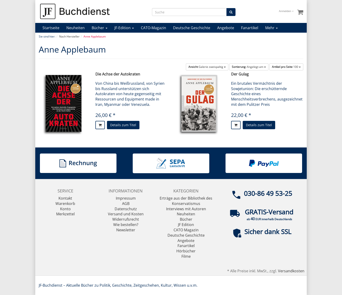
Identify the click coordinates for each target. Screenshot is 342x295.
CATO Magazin (186, 229)
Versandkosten (291, 270)
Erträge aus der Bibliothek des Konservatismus (186, 201)
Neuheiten (75, 27)
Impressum (126, 198)
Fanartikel (249, 27)
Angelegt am (249, 67)
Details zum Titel (123, 125)
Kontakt (65, 198)
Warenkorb (65, 203)
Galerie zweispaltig (207, 67)
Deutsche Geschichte (191, 27)
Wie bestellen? (125, 224)
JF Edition (186, 224)
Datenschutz (126, 208)
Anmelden (286, 11)
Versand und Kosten (126, 214)
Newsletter (125, 229)
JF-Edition (124, 27)
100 (286, 67)
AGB (125, 203)
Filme (186, 256)
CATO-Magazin (153, 27)
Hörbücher (186, 251)
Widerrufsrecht (125, 219)
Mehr (271, 27)
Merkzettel (65, 214)
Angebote (225, 27)
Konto (65, 208)
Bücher (99, 27)
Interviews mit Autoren (186, 208)
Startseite (50, 27)
